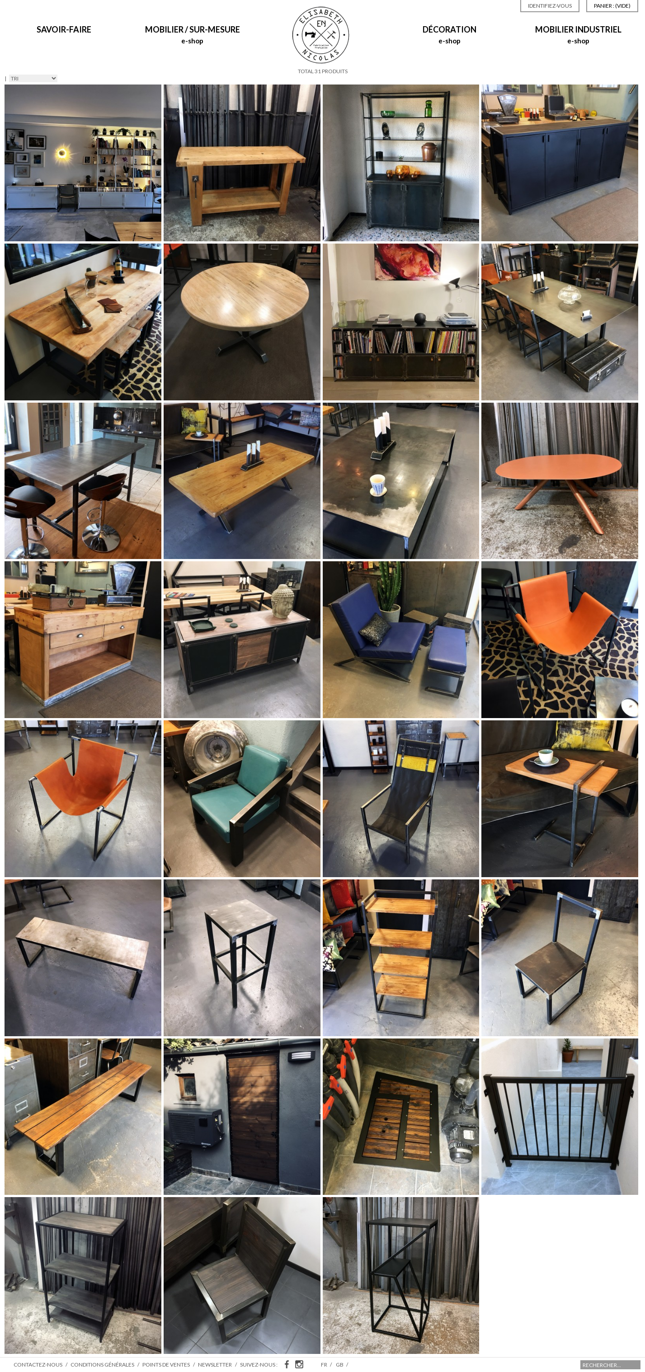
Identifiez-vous (550, 5)
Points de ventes (166, 1364)
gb (340, 1364)
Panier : (612, 5)
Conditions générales (102, 1364)
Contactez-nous (38, 1364)
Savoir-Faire (64, 29)
